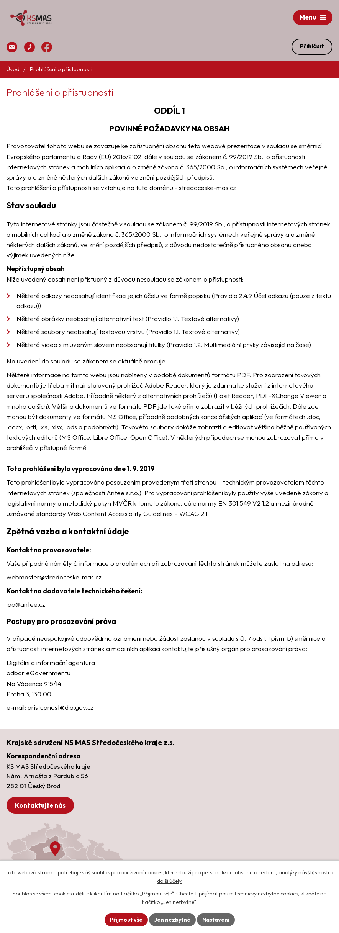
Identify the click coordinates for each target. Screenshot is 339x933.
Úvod (13, 69)
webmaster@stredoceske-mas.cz (54, 577)
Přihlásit (312, 46)
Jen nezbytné (172, 919)
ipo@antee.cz (26, 604)
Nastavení (215, 919)
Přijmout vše (126, 919)
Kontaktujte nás (40, 805)
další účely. (169, 881)
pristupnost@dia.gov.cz (60, 707)
